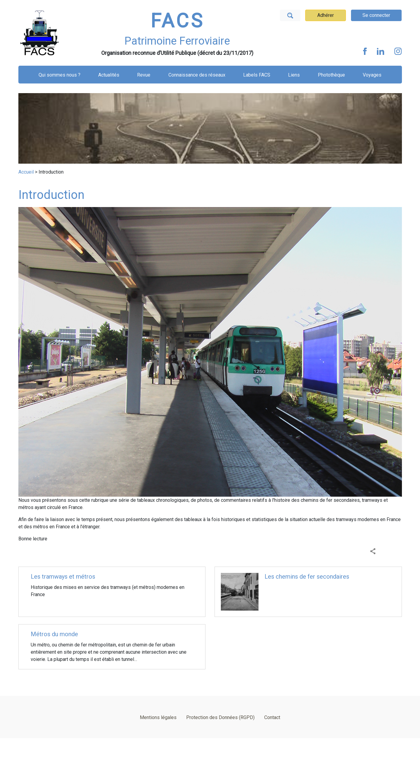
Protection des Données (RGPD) (220, 717)
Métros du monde (54, 634)
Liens (294, 75)
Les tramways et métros (63, 576)
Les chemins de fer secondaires (307, 576)
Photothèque (331, 75)
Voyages (372, 75)
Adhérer (325, 15)
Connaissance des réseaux (196, 75)
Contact (272, 717)
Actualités (108, 75)
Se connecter (376, 15)
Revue (143, 75)
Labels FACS (256, 75)
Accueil (26, 172)
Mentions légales (158, 717)
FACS (177, 21)
